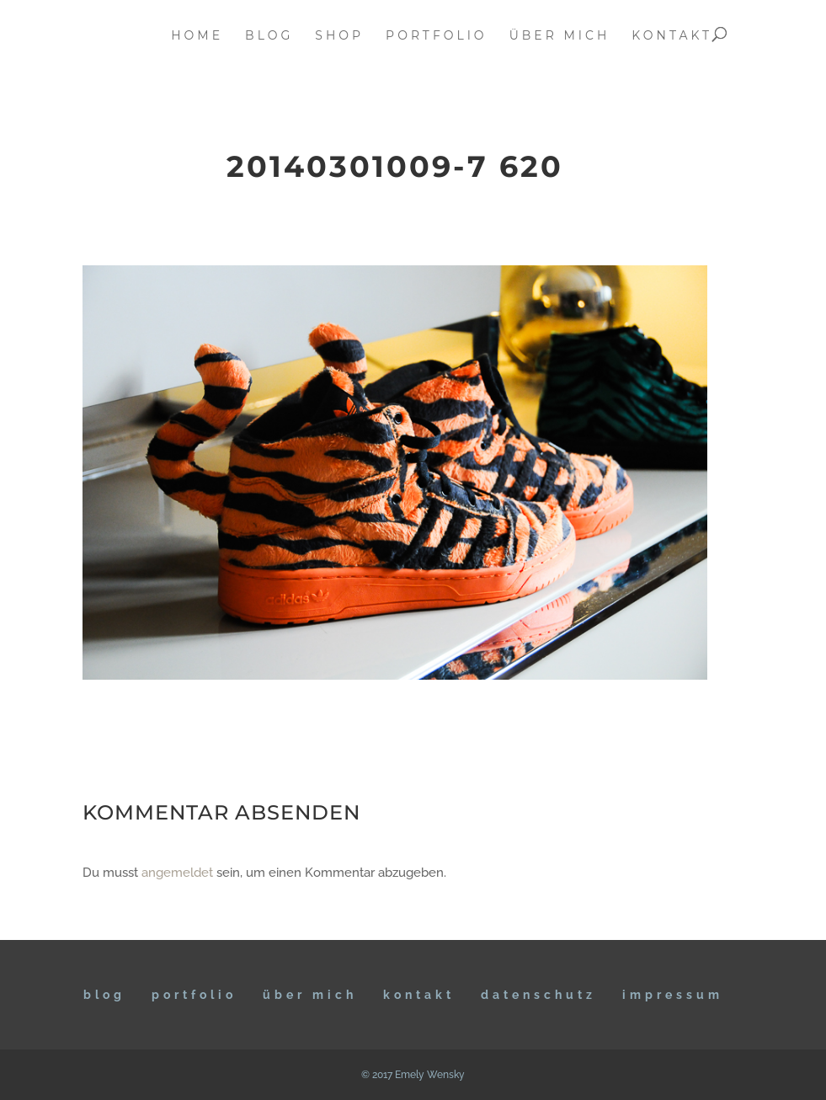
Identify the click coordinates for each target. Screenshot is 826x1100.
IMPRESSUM (672, 994)
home (197, 36)
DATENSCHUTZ (538, 994)
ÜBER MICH (310, 994)
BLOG (104, 994)
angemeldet (177, 872)
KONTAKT (419, 994)
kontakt (671, 36)
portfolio (437, 36)
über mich (559, 36)
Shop (339, 36)
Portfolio (194, 994)
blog (269, 36)
